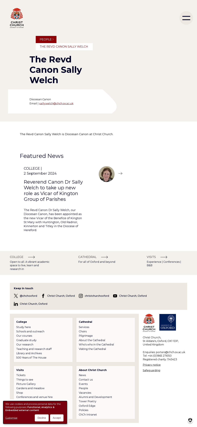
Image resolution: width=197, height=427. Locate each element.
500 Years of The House (31, 357)
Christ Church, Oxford (61, 295)
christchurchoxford (97, 295)
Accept (57, 417)
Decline (41, 417)
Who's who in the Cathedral (96, 344)
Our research (24, 344)
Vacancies (85, 392)
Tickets (20, 375)
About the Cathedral (92, 340)
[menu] (186, 18)
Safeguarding (151, 370)
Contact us (86, 379)
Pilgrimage (86, 335)
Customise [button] (11, 417)
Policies (83, 410)
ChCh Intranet (88, 414)
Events (83, 383)
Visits (20, 370)
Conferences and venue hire (34, 397)
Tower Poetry (87, 401)
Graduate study (26, 340)
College (21, 321)
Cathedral (85, 321)
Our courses (24, 335)
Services (84, 327)
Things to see (24, 379)
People (46, 39)
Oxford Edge (87, 405)
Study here (23, 327)
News (82, 375)
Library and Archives (29, 353)
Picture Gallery (26, 383)
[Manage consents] (190, 420)
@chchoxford (28, 295)
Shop (19, 392)
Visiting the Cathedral (92, 349)
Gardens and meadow (30, 388)
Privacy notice (152, 364)
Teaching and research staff (34, 349)
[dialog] (35, 412)
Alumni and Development (95, 397)
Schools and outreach (30, 331)
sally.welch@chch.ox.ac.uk (56, 103)
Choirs (83, 331)
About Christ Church (93, 370)
